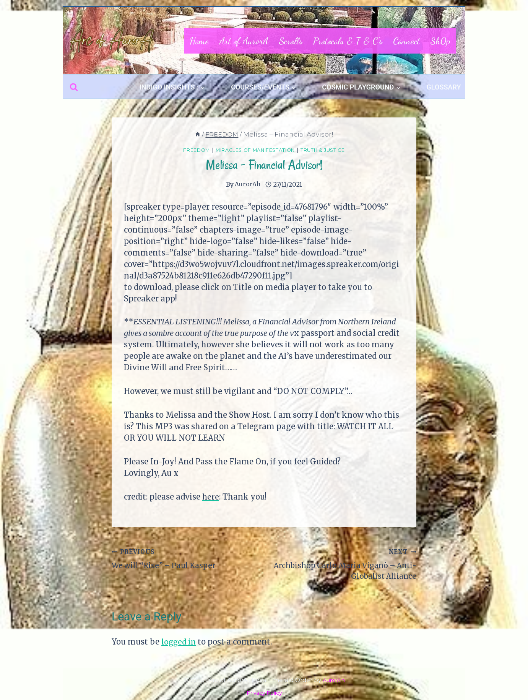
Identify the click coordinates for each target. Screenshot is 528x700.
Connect (406, 41)
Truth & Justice (333, 150)
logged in (179, 644)
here (210, 496)
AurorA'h (333, 680)
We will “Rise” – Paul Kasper (184, 558)
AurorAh (248, 184)
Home (199, 41)
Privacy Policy (264, 692)
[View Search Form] (73, 87)
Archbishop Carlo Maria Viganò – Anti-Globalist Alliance (344, 564)
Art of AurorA (244, 41)
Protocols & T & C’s (347, 41)
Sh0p (440, 41)
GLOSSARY (444, 87)
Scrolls (290, 41)
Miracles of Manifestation (253, 150)
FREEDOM (184, 150)
